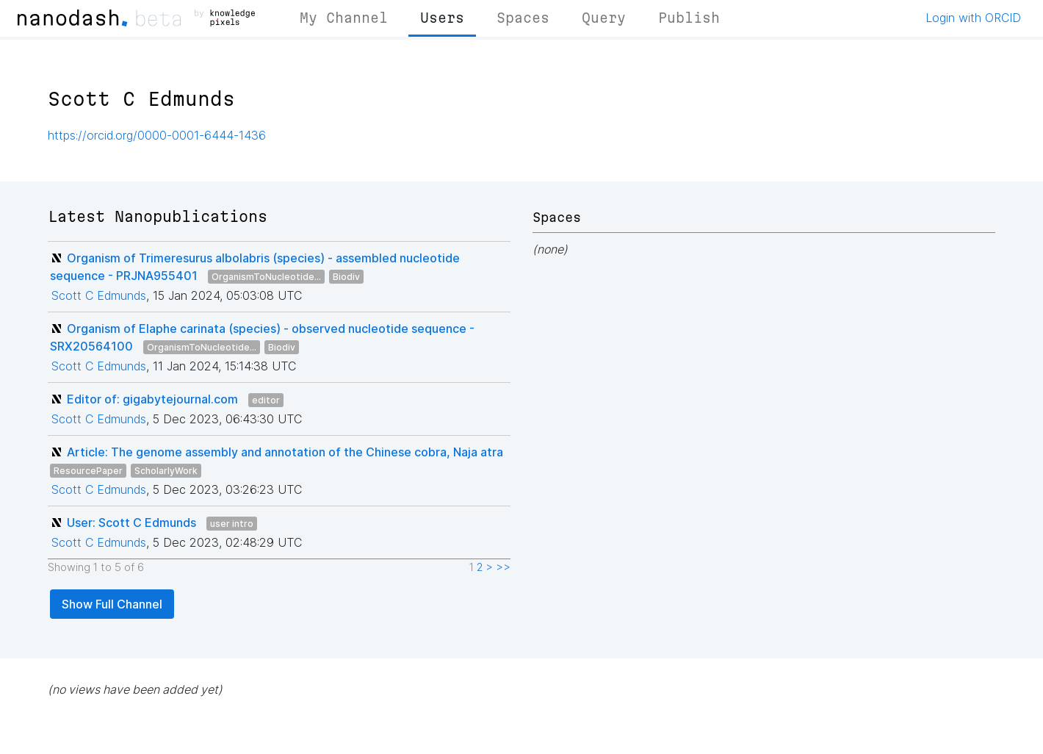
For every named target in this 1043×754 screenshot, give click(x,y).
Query (604, 17)
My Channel (344, 17)
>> (503, 567)
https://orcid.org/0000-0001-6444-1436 (157, 135)
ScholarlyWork (166, 470)
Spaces (523, 17)
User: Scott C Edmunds (131, 522)
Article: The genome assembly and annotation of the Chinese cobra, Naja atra (285, 452)
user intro (231, 523)
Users (442, 17)
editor (266, 400)
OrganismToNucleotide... (266, 276)
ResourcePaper (88, 470)
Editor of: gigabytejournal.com (152, 399)
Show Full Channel (112, 604)
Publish (689, 17)
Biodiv (346, 276)
